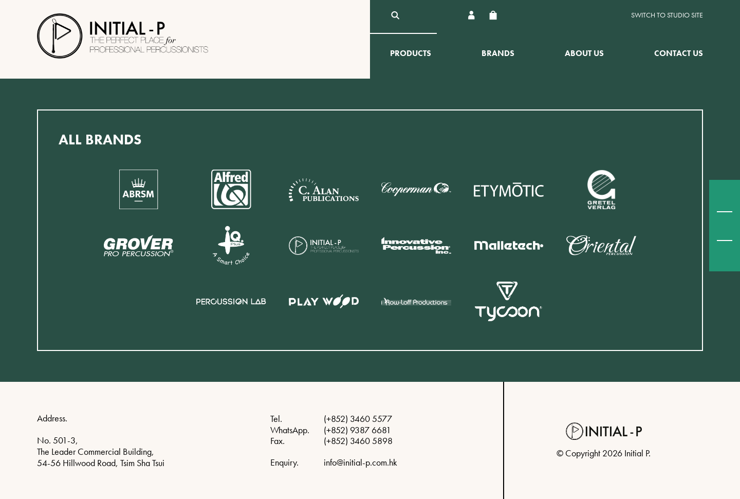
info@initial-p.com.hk (360, 462)
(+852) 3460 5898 (358, 441)
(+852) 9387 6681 (357, 430)
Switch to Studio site (667, 15)
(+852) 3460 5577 (358, 418)
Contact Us (678, 53)
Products (410, 53)
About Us (584, 53)
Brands (498, 53)
